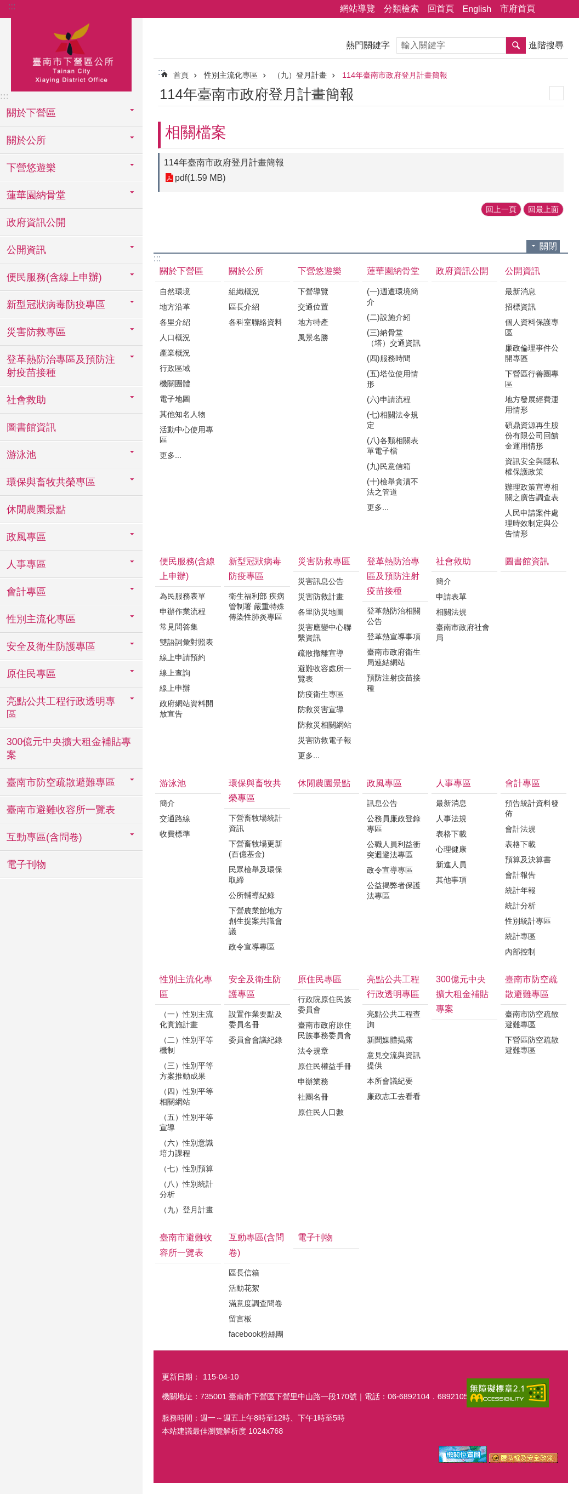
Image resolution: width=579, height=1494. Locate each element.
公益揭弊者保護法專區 (394, 890)
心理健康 (451, 849)
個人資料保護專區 (532, 327)
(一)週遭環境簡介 (392, 296)
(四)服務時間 (389, 358)
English (477, 9)
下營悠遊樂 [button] (31, 167)
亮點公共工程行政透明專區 (393, 987)
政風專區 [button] (26, 536)
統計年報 (520, 890)
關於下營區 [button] (31, 112)
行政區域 (175, 368)
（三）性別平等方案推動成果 (186, 1070)
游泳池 (173, 783)
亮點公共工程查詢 (394, 1019)
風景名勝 (313, 337)
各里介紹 (175, 322)
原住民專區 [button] (31, 673)
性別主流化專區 (231, 75)
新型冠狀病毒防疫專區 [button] (56, 304)
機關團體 (175, 383)
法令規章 (313, 1050)
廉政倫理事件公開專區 (532, 353)
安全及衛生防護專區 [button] (51, 646)
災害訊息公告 (321, 581)
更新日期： (181, 1376)
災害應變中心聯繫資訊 (324, 632)
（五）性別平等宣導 (186, 1122)
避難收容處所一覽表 (324, 673)
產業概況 (175, 352)
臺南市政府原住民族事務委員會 (324, 1030)
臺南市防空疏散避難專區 (531, 987)
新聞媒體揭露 (390, 1039)
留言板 (240, 1318)
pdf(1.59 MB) (200, 177)
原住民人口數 (321, 1112)
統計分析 (520, 905)
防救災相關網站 (324, 724)
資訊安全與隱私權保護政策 (532, 466)
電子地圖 (175, 398)
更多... (170, 455)
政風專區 (384, 783)
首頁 (181, 75)
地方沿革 (175, 306)
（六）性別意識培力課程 (186, 1148)
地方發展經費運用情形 (532, 404)
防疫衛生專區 (321, 694)
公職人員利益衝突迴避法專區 (394, 849)
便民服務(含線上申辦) (187, 569)
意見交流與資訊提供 (394, 1060)
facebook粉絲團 (256, 1334)
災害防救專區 (324, 561)
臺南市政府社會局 (463, 632)
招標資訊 (520, 306)
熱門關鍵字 (368, 45)
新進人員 (451, 864)
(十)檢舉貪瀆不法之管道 (392, 486)
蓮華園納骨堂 (393, 271)
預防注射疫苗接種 (394, 682)
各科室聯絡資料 (255, 322)
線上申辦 (175, 688)
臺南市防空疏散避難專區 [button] (61, 782)
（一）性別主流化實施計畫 (186, 1019)
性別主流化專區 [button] (41, 619)
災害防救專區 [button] (36, 332)
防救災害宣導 (321, 709)
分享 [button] (548, 9)
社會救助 (453, 561)
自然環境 (175, 291)
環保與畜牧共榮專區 (255, 791)
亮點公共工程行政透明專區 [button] (61, 708)
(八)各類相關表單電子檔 (392, 445)
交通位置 (313, 306)
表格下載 (451, 833)
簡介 (443, 581)
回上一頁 (501, 209)
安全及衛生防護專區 (255, 987)
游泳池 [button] (21, 454)
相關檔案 (195, 132)
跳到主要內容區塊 (5, 5)
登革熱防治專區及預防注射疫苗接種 (393, 576)
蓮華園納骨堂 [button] (36, 195)
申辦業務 (313, 1081)
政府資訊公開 (36, 222)
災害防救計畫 (321, 596)
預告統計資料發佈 (532, 808)
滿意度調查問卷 (255, 1303)
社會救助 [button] (26, 399)
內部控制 (520, 951)
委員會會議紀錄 (255, 1039)
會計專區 (522, 783)
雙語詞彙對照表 (186, 642)
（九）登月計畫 (300, 75)
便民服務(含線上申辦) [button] (54, 277)
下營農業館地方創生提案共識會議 (255, 921)
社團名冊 (313, 1096)
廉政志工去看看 (394, 1096)
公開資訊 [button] (26, 249)
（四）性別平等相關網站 (186, 1096)
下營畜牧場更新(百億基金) (255, 848)
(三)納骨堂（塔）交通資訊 (394, 337)
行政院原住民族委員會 (324, 1004)
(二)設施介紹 (389, 317)
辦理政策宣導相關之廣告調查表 (532, 492)
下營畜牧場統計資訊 (255, 823)
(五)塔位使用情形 (392, 378)
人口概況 (175, 337)
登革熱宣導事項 (394, 636)
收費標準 (175, 833)
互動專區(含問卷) (256, 1245)
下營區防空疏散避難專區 (532, 1045)
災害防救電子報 (324, 740)
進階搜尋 (546, 45)
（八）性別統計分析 (186, 1189)
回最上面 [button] (543, 209)
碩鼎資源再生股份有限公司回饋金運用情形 (532, 435)
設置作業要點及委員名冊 (255, 1019)
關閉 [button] (548, 246)
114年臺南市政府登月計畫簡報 (394, 75)
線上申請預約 (183, 657)
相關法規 (451, 612)
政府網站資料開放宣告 (186, 708)
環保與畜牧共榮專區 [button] (51, 482)
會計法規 (520, 829)
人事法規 (451, 818)
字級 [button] (564, 9)
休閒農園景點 (36, 509)
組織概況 (244, 291)
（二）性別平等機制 (186, 1045)
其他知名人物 (183, 414)
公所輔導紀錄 (252, 895)
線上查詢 (175, 672)
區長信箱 (244, 1272)
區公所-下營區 (71, 53)
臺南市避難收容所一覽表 (61, 809)
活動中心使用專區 (186, 434)
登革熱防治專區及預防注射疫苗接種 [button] (61, 366)
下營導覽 (313, 291)
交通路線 (175, 818)
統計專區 (520, 936)
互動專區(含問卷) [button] (44, 837)
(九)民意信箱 (389, 466)
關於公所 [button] (26, 140)
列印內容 (556, 93)
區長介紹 (244, 306)
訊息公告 (382, 803)
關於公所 (246, 271)
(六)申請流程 (389, 399)
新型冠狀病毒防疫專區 (255, 569)
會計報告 (520, 875)
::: (11, 6)
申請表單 (451, 596)
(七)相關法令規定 (392, 420)
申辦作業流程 (183, 611)
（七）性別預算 (186, 1168)
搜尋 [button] (516, 45)
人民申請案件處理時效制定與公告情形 (532, 523)
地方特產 (313, 322)
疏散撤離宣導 (321, 653)
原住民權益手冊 (324, 1066)
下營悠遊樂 (320, 271)
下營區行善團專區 (532, 378)
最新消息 (520, 291)
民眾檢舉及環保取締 (255, 874)
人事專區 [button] (26, 564)
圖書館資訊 (31, 427)
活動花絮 (244, 1288)
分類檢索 (401, 8)
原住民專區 (320, 979)
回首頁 (441, 8)
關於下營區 (181, 271)
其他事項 (451, 879)
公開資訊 (522, 271)
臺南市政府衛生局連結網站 (394, 657)
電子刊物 (26, 864)
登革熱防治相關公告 (394, 616)
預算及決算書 (528, 859)
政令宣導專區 (252, 946)
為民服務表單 (183, 596)
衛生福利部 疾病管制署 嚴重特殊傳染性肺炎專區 (257, 606)
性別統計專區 (528, 921)
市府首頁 (517, 8)
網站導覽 (357, 8)
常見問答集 (179, 626)
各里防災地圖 (321, 612)
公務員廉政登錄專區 (394, 823)
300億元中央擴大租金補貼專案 (69, 748)
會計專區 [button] (26, 591)
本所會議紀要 (390, 1081)
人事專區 (453, 783)
